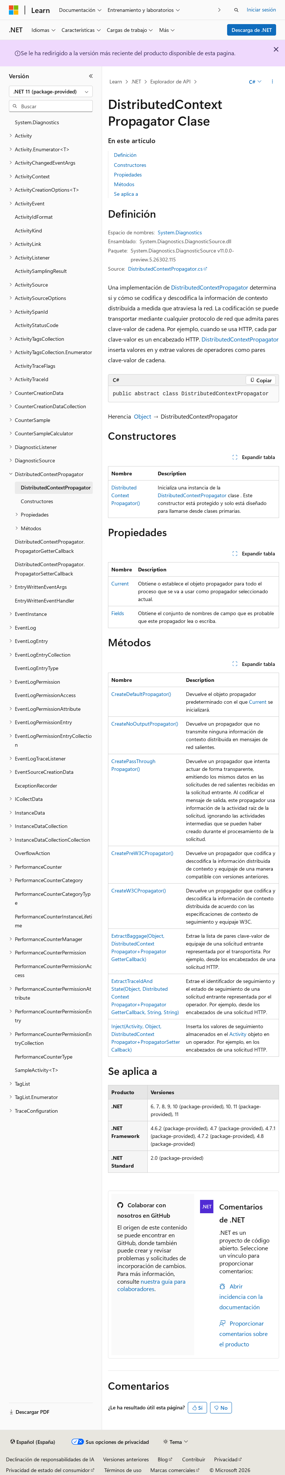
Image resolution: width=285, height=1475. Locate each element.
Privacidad (226, 1459)
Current (120, 583)
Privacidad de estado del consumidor (48, 1470)
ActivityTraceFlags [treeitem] (35, 365)
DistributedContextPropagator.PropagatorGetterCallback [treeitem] (50, 546)
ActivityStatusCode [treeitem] (36, 325)
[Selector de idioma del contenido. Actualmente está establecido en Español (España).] (33, 1442)
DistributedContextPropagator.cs (165, 268)
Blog (163, 1459)
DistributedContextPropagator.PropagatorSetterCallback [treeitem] (50, 569)
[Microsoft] (14, 10)
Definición (125, 154)
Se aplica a (126, 193)
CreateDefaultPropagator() (141, 693)
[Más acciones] (272, 82)
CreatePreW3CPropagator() (142, 853)
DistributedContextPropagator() (125, 495)
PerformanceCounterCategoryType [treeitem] (53, 898)
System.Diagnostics (180, 232)
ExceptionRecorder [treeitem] (36, 785)
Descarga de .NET (252, 29)
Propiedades (128, 174)
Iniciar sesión (261, 9)
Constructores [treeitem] (37, 501)
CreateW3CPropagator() (138, 890)
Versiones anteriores (126, 1459)
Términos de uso (122, 1470)
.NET (136, 81)
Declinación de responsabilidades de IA (50, 1459)
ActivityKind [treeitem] (28, 230)
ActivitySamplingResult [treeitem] (41, 270)
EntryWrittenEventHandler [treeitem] (44, 600)
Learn (115, 81)
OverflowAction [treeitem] (32, 853)
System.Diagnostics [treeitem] (37, 122)
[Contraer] (91, 76)
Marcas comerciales (172, 1470)
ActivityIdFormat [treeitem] (34, 216)
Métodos (124, 184)
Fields (117, 613)
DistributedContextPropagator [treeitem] (56, 487)
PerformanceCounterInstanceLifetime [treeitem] (53, 921)
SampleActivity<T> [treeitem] (37, 1069)
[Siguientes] (219, 10)
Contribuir (193, 1459)
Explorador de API (170, 81)
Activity (237, 1033)
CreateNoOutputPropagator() (144, 723)
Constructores (130, 164)
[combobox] (51, 92)
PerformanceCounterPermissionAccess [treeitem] (53, 971)
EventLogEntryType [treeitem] (36, 667)
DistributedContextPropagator (209, 287)
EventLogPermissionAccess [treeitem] (45, 695)
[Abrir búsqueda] (236, 10)
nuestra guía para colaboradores (151, 1285)
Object (142, 416)
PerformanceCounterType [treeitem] (43, 1056)
